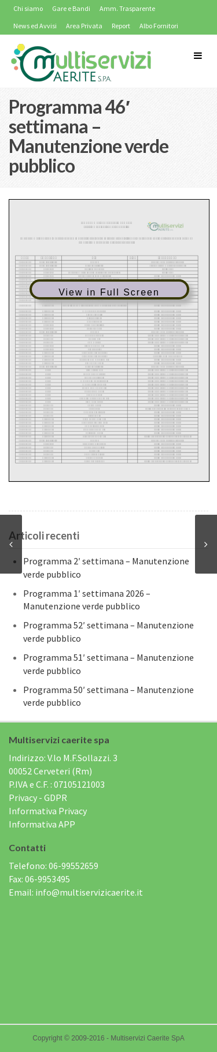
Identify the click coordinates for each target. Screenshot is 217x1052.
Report (121, 25)
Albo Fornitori (158, 25)
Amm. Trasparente (127, 8)
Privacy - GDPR (38, 797)
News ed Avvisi (35, 25)
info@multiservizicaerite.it (89, 892)
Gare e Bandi (71, 8)
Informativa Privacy (48, 811)
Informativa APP (42, 824)
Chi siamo (28, 8)
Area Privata (84, 25)
